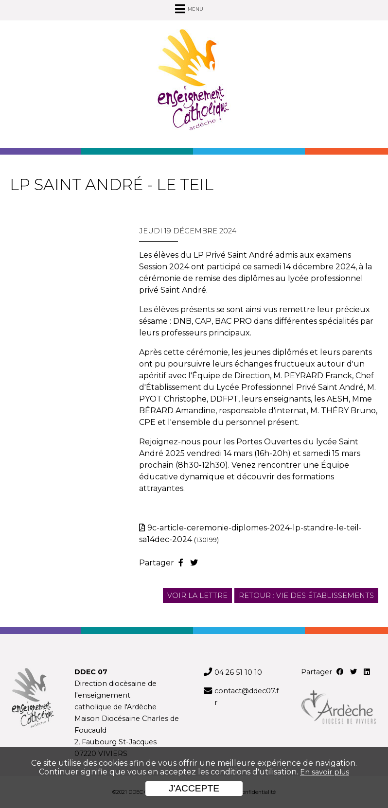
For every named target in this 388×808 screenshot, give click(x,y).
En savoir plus (324, 772)
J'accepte (194, 788)
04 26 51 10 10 (238, 672)
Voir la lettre (197, 595)
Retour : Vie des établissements (306, 595)
